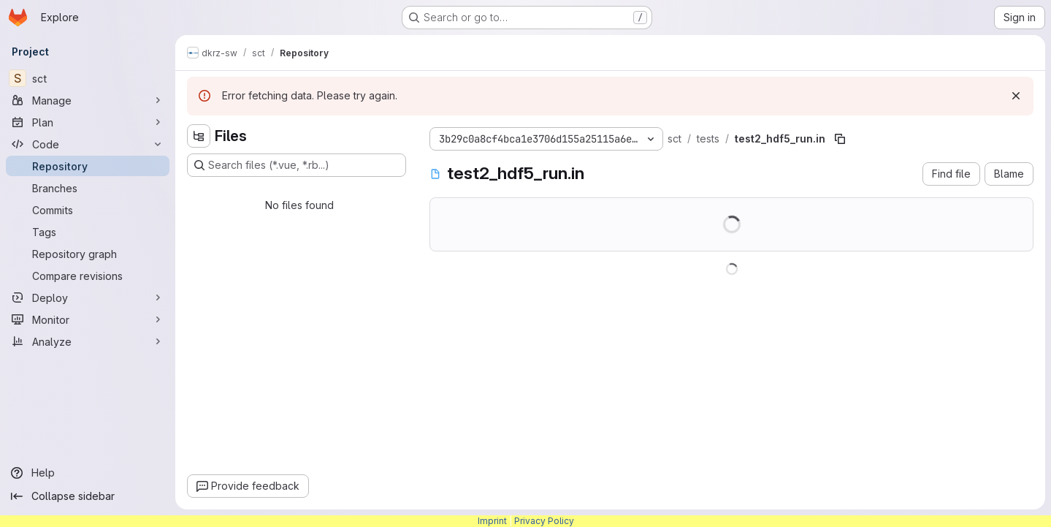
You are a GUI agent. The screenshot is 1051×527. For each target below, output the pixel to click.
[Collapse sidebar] (87, 496)
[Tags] (87, 231)
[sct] (87, 78)
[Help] (87, 473)
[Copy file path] (840, 139)
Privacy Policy (544, 520)
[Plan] (87, 122)
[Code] (87, 144)
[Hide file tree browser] (198, 136)
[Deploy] (87, 297)
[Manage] (87, 100)
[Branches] (87, 188)
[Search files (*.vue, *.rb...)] (296, 165)
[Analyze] (87, 341)
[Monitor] (87, 319)
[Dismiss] (1016, 96)
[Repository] (87, 166)
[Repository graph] (87, 253)
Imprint (492, 520)
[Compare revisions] (87, 275)
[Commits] (87, 210)
